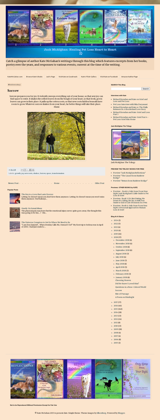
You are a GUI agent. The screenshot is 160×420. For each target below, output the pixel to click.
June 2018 (120, 260)
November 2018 (123, 243)
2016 (116, 306)
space (48, 173)
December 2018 (123, 240)
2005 (116, 343)
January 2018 (122, 277)
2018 (116, 237)
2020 (116, 230)
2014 (116, 312)
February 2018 (122, 274)
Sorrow (43, 173)
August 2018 (121, 254)
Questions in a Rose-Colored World (130, 287)
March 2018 (121, 271)
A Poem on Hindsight (124, 297)
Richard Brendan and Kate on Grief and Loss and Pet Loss (130, 100)
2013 (116, 316)
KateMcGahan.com (14, 77)
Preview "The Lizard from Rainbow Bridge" (128, 177)
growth (18, 173)
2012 (116, 319)
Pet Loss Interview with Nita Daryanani (130, 104)
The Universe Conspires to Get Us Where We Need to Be (45, 222)
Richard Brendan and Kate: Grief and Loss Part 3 (131, 113)
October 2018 (122, 247)
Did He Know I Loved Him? (127, 284)
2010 (116, 326)
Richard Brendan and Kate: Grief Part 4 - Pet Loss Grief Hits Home (131, 118)
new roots (28, 173)
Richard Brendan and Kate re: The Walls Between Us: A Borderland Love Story (130, 108)
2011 (116, 322)
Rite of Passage (122, 294)
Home (56, 183)
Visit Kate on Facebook (109, 77)
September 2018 (123, 250)
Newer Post (13, 183)
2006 (116, 339)
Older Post (99, 183)
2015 (116, 309)
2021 (116, 227)
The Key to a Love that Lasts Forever (37, 194)
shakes (36, 173)
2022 (116, 224)
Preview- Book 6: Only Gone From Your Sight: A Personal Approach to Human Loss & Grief (130, 208)
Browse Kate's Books (34, 77)
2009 (116, 329)
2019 (116, 234)
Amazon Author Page (129, 77)
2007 (116, 336)
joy (22, 173)
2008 (116, 333)
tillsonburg (101, 413)
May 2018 (120, 264)
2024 (116, 220)
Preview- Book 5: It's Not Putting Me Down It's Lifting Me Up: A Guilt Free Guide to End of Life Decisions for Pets (130, 200)
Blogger (121, 413)
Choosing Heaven (123, 280)
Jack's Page (50, 77)
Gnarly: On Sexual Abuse (31, 208)
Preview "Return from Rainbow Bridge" (130, 181)
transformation (58, 173)
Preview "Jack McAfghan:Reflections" (129, 173)
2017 (116, 302)
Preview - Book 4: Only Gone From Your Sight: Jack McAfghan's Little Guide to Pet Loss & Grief (130, 193)
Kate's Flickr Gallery (88, 77)
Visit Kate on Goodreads (68, 77)
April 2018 (120, 267)
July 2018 (120, 257)
